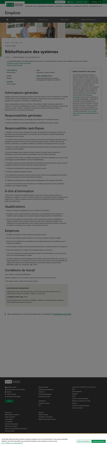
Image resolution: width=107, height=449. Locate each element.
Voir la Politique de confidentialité (11, 443)
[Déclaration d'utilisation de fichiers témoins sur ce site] (53, 441)
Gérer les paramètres (84, 441)
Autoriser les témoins (99, 441)
